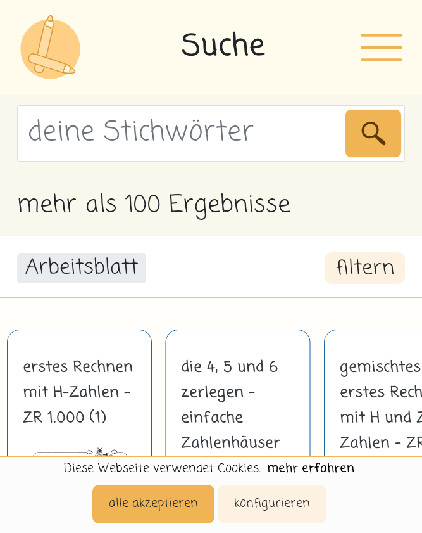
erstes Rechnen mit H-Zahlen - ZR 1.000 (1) (78, 393)
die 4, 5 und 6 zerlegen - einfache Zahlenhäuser (230, 405)
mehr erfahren (310, 468)
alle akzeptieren (153, 503)
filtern (365, 268)
